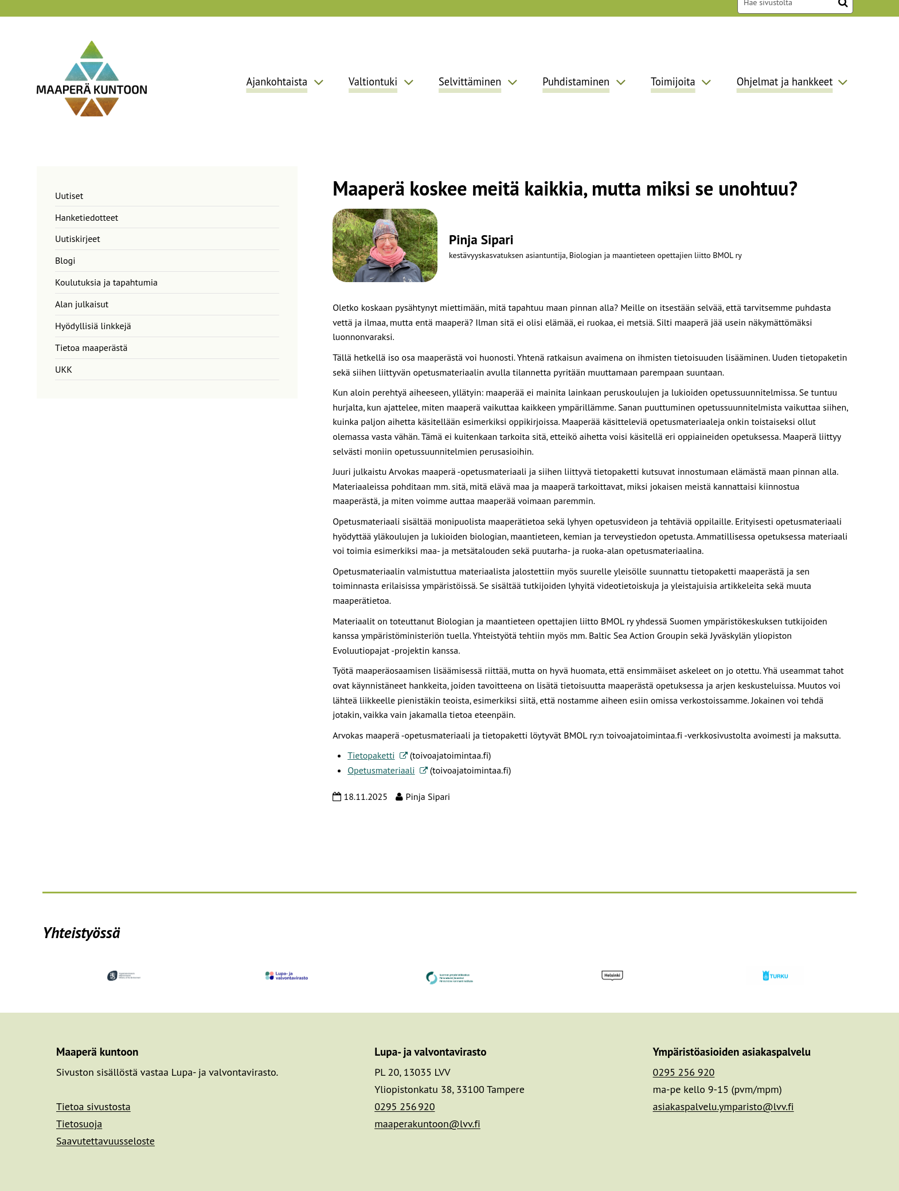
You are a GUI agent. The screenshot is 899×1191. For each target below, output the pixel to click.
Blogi (65, 260)
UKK (63, 369)
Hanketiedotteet (86, 217)
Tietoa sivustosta (93, 1106)
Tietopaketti (377, 755)
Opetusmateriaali (387, 770)
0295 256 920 (404, 1106)
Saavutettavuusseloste (105, 1140)
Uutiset (69, 195)
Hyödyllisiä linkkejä (93, 325)
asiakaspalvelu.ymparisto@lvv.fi (723, 1106)
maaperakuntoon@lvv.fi (427, 1123)
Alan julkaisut (81, 304)
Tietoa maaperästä (91, 347)
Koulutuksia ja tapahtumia (106, 282)
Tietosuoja (79, 1123)
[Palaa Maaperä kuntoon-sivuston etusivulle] (92, 78)
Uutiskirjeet (77, 238)
